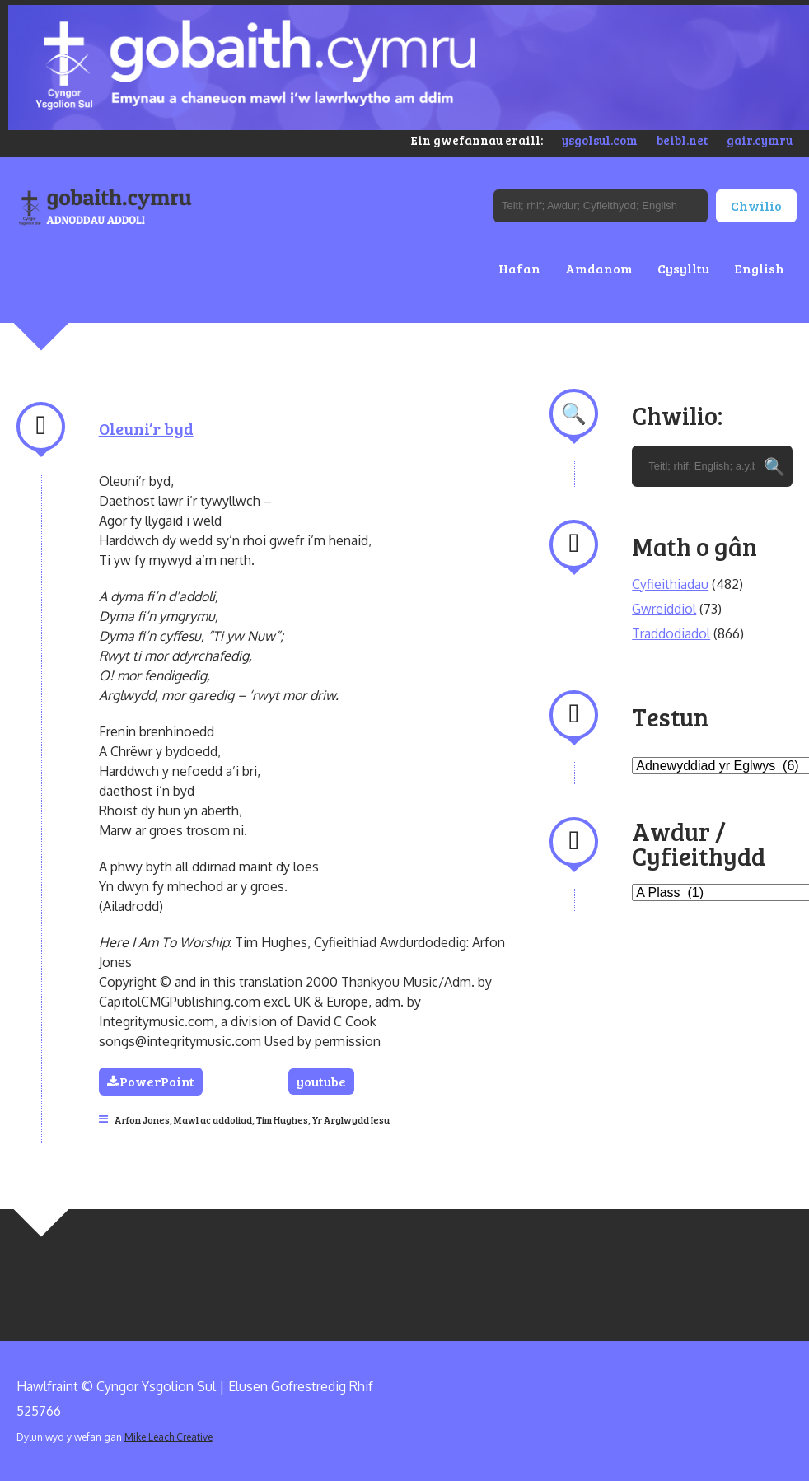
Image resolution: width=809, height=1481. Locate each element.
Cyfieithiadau (670, 584)
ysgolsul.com (600, 140)
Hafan (519, 268)
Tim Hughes (282, 1119)
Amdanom (599, 268)
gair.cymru (760, 140)
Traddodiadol (671, 633)
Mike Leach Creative (168, 1437)
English (759, 268)
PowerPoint (150, 1081)
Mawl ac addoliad (213, 1119)
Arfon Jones (142, 1119)
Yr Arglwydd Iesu (351, 1119)
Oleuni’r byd (146, 428)
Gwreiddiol (664, 608)
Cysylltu (683, 268)
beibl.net (682, 140)
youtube (321, 1081)
